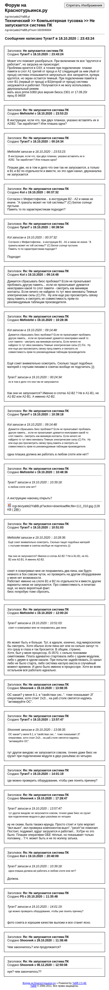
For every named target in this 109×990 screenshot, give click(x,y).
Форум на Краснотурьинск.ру (39, 983)
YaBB (33, 986)
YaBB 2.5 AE (79, 983)
